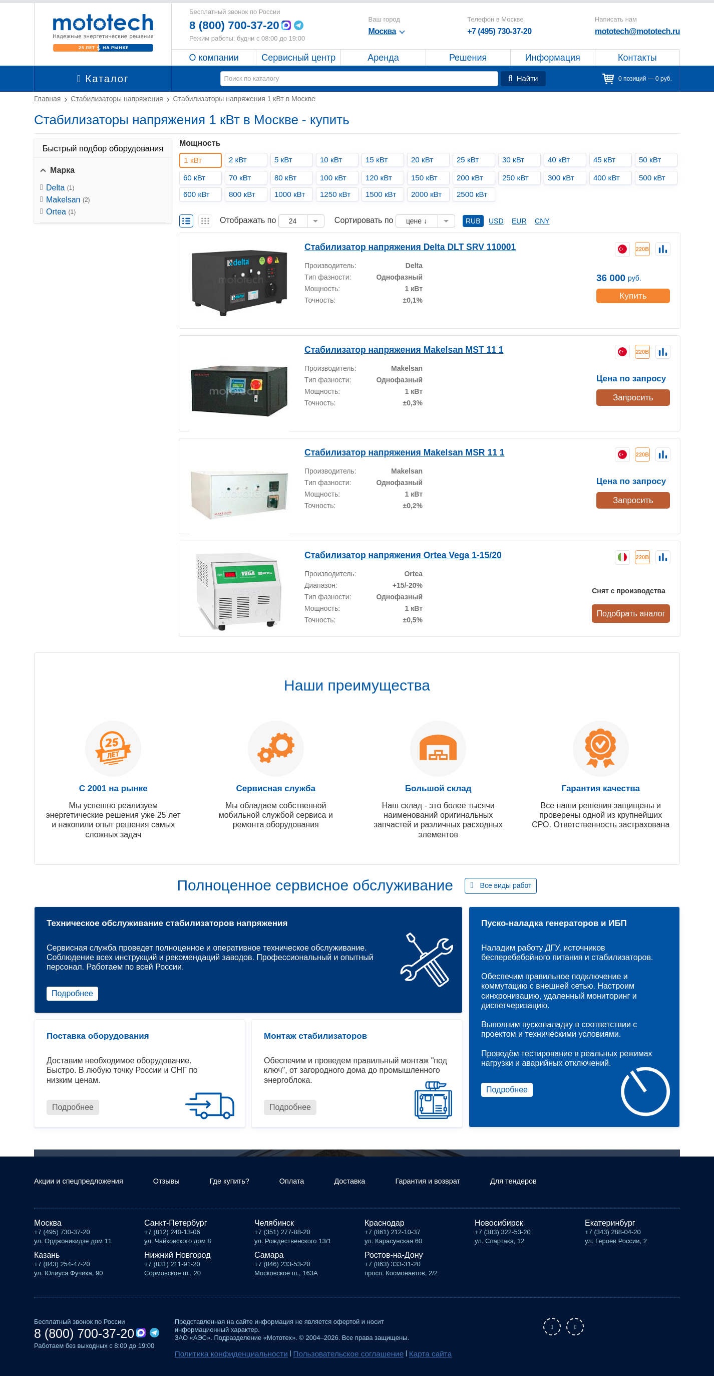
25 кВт (470, 159)
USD (496, 221)
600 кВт (199, 194)
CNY (542, 221)
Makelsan (68, 199)
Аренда (383, 58)
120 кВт (381, 177)
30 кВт (515, 159)
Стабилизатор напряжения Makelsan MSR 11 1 (391, 451)
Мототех (103, 32)
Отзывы (177, 1183)
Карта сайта (393, 1354)
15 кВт (379, 159)
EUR (519, 221)
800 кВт (244, 194)
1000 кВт (292, 194)
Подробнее (72, 993)
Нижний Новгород (177, 1256)
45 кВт (606, 159)
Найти (524, 79)
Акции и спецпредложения (83, 1183)
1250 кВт (337, 194)
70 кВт (242, 177)
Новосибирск (499, 1224)
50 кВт (652, 159)
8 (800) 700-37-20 (237, 25)
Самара (268, 1256)
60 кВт (196, 177)
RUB (473, 221)
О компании (214, 58)
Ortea (61, 211)
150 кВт (427, 177)
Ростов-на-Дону (394, 1256)
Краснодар (385, 1224)
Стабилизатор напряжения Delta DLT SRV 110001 (396, 246)
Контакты (637, 58)
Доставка (370, 1183)
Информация (552, 58)
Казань (47, 1256)
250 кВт (518, 177)
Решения (468, 58)
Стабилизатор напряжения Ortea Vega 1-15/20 (390, 554)
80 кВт (287, 177)
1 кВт (195, 160)
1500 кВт (383, 194)
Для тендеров (546, 1183)
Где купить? (244, 1183)
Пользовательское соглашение (323, 1354)
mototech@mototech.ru (637, 31)
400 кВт (609, 177)
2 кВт (239, 159)
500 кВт (654, 177)
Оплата (309, 1183)
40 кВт (561, 159)
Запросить (632, 395)
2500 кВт (474, 194)
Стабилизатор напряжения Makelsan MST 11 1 (391, 349)
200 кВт (472, 177)
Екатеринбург (610, 1224)
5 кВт (285, 159)
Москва (48, 1224)
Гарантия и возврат (454, 1183)
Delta (60, 187)
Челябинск (274, 1224)
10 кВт (333, 159)
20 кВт (424, 159)
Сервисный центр (298, 58)
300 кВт (563, 177)
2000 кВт (429, 194)
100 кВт (335, 177)
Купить (632, 293)
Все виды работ (506, 885)
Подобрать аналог (632, 612)
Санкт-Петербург (175, 1224)
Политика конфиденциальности (223, 1354)
